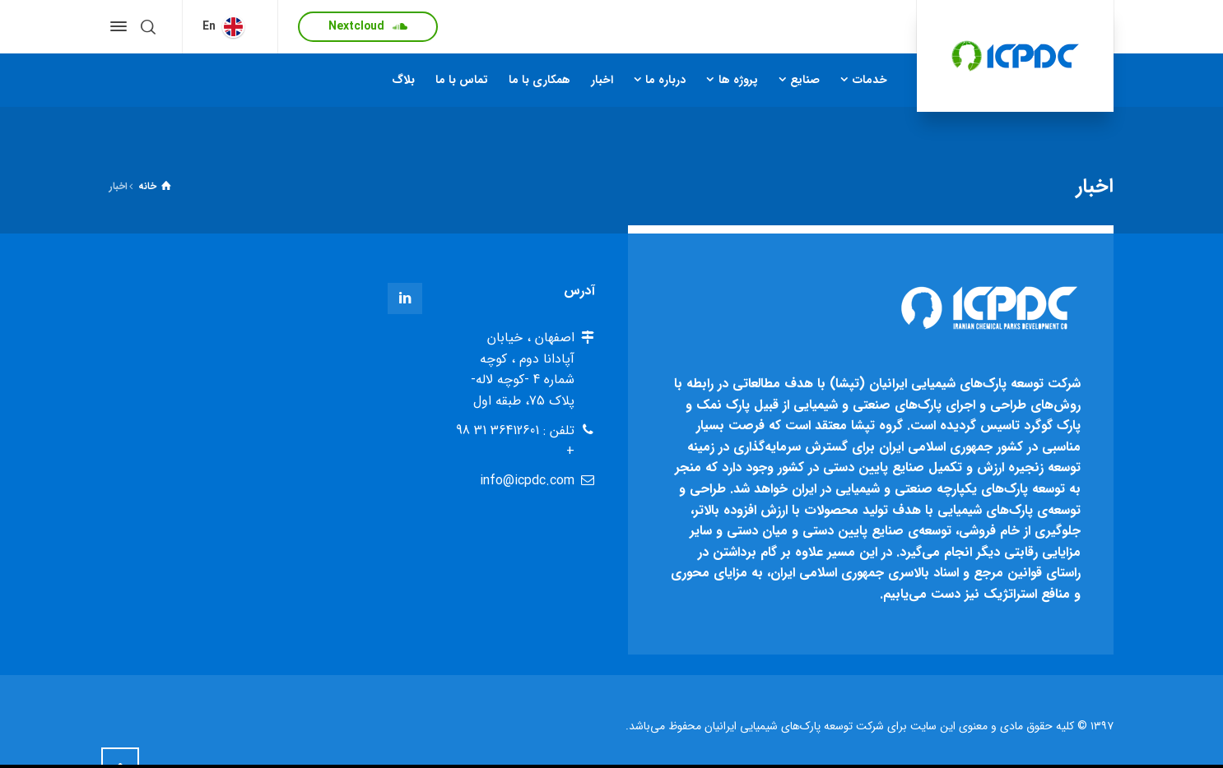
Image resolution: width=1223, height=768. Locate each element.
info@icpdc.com (527, 480)
